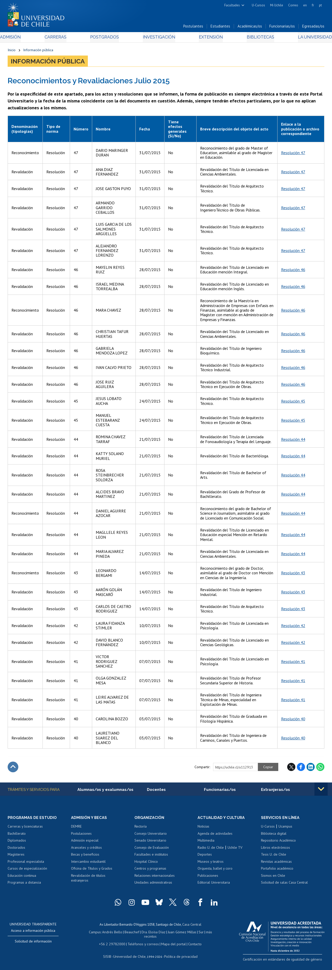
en (305, 5)
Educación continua (22, 877)
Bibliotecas (253, 38)
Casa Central (192, 926)
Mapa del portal (170, 944)
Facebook (301, 768)
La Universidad (305, 38)
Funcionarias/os (282, 27)
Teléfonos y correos (142, 944)
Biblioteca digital (273, 835)
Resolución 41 (293, 663)
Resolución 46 (293, 271)
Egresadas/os (313, 27)
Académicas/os (250, 27)
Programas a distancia (24, 884)
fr (313, 5)
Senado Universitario (150, 842)
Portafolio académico (277, 870)
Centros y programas (150, 870)
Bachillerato (17, 835)
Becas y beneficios (85, 856)
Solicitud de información (33, 943)
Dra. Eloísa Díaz (153, 933)
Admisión (19, 38)
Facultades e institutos (151, 856)
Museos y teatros (211, 863)
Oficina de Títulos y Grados (91, 870)
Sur (198, 933)
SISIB (110, 956)
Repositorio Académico (278, 842)
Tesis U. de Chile (273, 856)
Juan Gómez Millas (180, 933)
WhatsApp (320, 768)
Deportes (205, 856)
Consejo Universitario (150, 835)
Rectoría (140, 828)
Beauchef (133, 933)
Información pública (38, 51)
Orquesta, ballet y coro (215, 870)
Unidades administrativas (153, 884)
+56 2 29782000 (114, 944)
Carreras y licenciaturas (25, 828)
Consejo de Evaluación (151, 849)
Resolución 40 (293, 720)
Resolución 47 (293, 154)
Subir (13, 768)
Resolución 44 (293, 440)
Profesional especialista (26, 863)
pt (320, 5)
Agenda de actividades (215, 835)
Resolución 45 (293, 402)
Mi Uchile (276, 5)
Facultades (232, 5)
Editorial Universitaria (214, 884)
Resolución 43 (293, 574)
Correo (293, 5)
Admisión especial (85, 842)
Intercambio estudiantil (88, 863)
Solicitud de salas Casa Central (284, 884)
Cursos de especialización (27, 870)
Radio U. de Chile (211, 849)
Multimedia (206, 842)
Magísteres (16, 856)
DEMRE (76, 828)
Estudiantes (220, 27)
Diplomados (17, 842)
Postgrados (106, 38)
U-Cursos (258, 5)
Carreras (61, 38)
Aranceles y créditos (86, 849)
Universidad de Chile (130, 956)
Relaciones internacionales (154, 877)
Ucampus (285, 828)
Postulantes (193, 27)
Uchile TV (235, 849)
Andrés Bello (114, 933)
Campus (98, 933)
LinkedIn (310, 768)
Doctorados (16, 849)
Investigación (158, 38)
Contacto (191, 944)
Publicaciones (208, 877)
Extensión (207, 38)
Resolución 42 (293, 627)
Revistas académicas (276, 863)
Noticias (203, 828)
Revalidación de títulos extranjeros (88, 880)
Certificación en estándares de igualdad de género (288, 961)
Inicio (12, 51)
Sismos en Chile (273, 877)
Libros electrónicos (275, 849)
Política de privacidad (179, 956)
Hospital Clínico (146, 863)
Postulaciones (81, 835)
